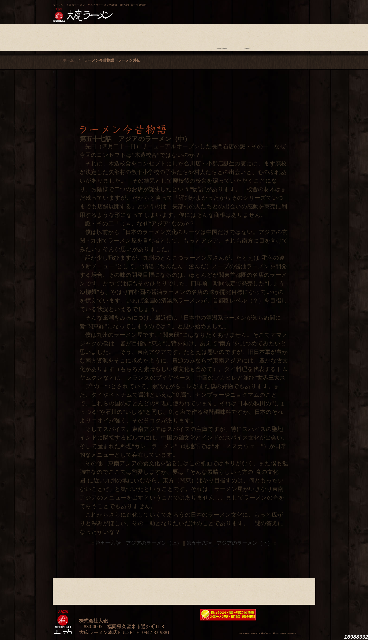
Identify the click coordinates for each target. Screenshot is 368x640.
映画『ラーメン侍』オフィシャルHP (287, 615)
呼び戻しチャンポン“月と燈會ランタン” (160, 10)
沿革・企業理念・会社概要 (300, 590)
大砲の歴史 (66, 36)
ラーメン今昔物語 (222, 36)
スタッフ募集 (274, 36)
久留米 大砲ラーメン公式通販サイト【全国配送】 (266, 10)
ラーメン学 (196, 36)
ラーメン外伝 (248, 36)
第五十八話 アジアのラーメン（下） (229, 543)
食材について (118, 36)
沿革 (300, 36)
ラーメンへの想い (92, 36)
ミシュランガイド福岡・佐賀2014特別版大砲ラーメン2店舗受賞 (228, 614)
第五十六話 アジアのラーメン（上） (138, 543)
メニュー (170, 36)
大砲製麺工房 (206, 10)
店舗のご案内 (144, 36)
